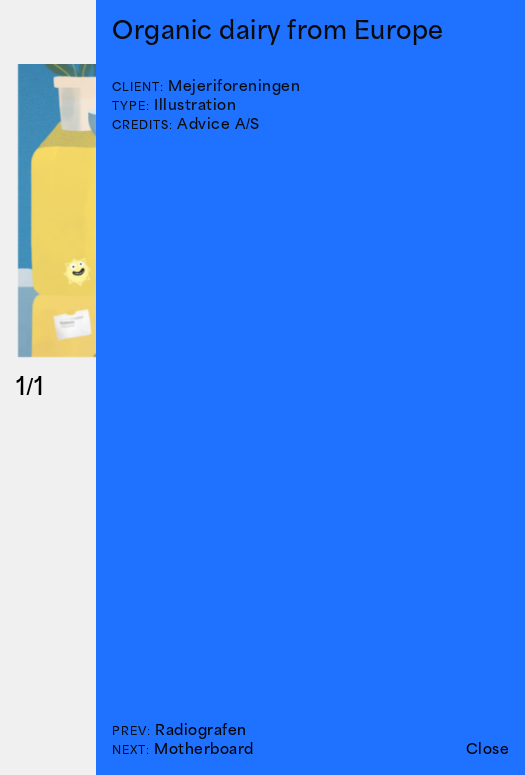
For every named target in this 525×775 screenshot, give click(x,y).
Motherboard (204, 748)
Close (488, 748)
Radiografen (201, 729)
